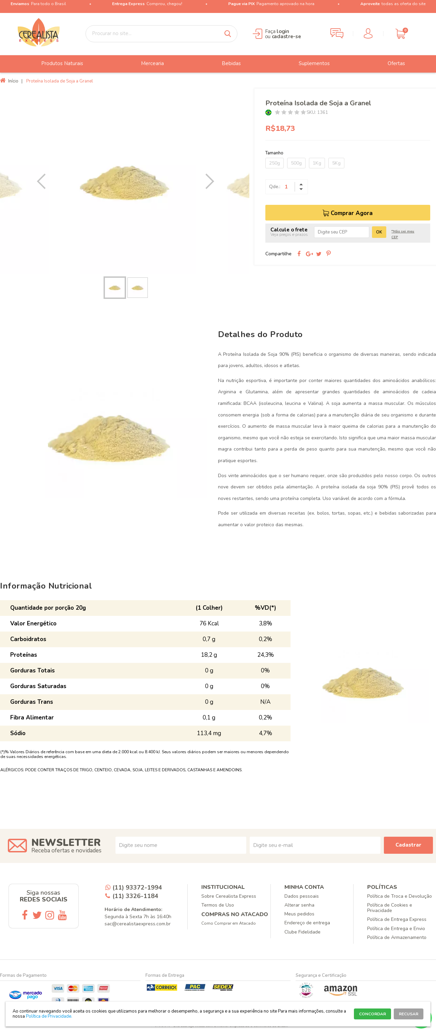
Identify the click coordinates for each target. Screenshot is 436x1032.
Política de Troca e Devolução (399, 896)
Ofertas (391, 64)
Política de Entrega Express (396, 919)
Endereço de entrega (307, 923)
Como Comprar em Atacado (228, 923)
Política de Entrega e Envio (396, 928)
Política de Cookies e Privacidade (389, 908)
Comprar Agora (352, 213)
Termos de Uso (217, 905)
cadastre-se (286, 36)
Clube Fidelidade (302, 932)
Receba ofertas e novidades (66, 850)
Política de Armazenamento (396, 937)
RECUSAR (408, 1014)
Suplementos (309, 64)
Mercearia (147, 64)
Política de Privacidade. (49, 1016)
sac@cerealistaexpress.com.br (138, 924)
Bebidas (226, 64)
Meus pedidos (299, 914)
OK (379, 232)
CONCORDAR (372, 1014)
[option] (124, 181)
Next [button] (206, 181)
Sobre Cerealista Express (228, 896)
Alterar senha (299, 905)
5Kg (336, 163)
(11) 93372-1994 (137, 887)
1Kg (317, 163)
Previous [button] (42, 181)
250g (274, 163)
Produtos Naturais (57, 64)
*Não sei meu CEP (402, 234)
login (283, 31)
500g (296, 163)
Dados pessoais (301, 896)
